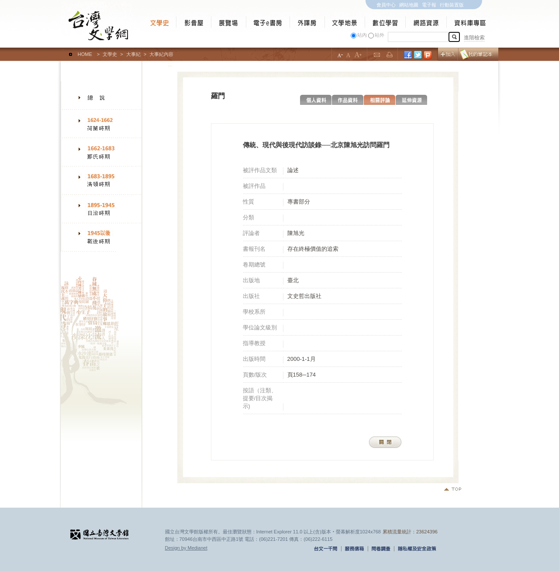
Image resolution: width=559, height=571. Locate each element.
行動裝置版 (452, 4)
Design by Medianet (186, 547)
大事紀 (133, 54)
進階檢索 (474, 38)
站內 (362, 35)
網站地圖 (408, 4)
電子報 (429, 4)
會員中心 (386, 4)
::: (63, 50)
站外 (379, 35)
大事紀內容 (161, 54)
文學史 (110, 54)
